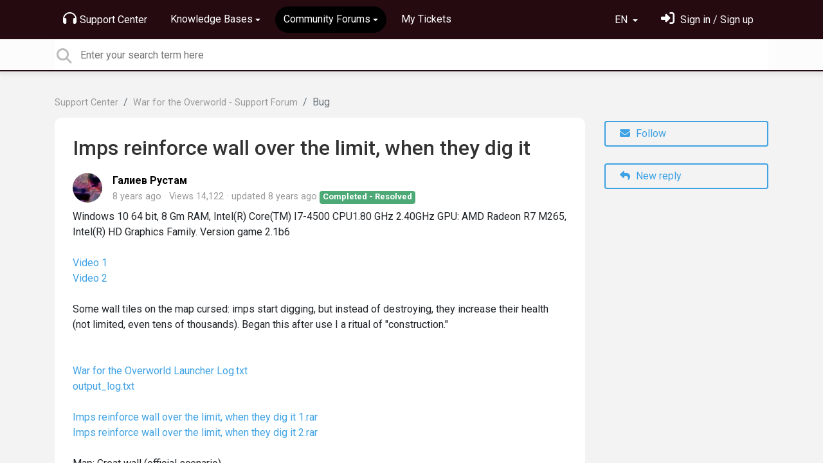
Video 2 (90, 278)
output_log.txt (103, 386)
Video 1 (90, 263)
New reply (651, 176)
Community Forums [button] (327, 19)
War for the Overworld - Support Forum (215, 102)
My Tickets (426, 19)
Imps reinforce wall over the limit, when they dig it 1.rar (195, 417)
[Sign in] (707, 19)
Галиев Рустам (150, 180)
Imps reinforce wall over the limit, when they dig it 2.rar (195, 432)
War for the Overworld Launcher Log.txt (160, 371)
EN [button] (622, 20)
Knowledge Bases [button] (211, 19)
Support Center (105, 19)
